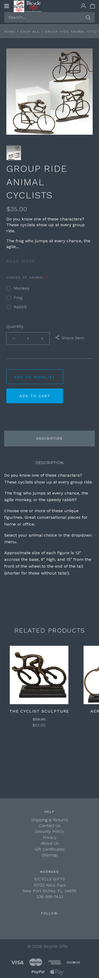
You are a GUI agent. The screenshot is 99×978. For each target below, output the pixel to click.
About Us (50, 843)
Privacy (49, 837)
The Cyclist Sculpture (39, 711)
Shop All (30, 31)
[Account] (83, 6)
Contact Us (49, 825)
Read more (20, 261)
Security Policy (49, 831)
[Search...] (49, 17)
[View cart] (92, 6)
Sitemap (49, 855)
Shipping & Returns (49, 819)
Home (9, 31)
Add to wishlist (34, 377)
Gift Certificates (50, 849)
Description (49, 438)
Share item (69, 338)
